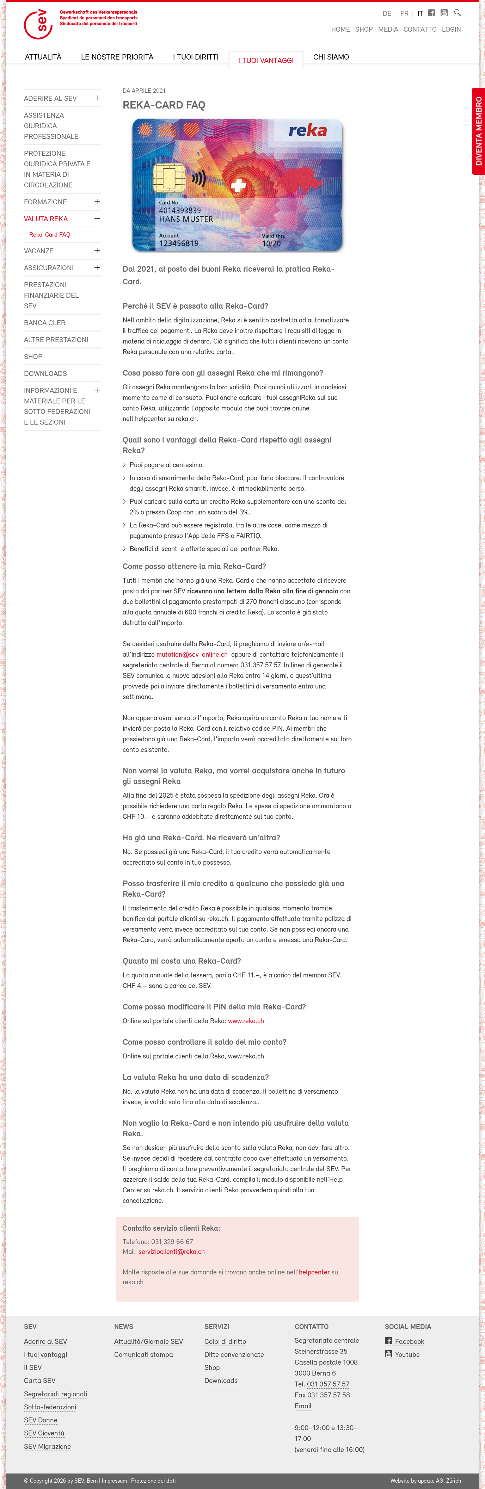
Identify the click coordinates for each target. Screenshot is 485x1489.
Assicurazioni (49, 268)
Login (451, 29)
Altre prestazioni (56, 340)
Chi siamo (331, 58)
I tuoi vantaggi (266, 61)
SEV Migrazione (47, 1447)
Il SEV (33, 1368)
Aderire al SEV (50, 99)
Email (303, 1406)
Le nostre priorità (117, 58)
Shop (364, 29)
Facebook (409, 1342)
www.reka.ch (246, 1021)
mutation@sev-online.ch (192, 655)
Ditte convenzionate (234, 1355)
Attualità (43, 58)
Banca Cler (45, 323)
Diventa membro (479, 131)
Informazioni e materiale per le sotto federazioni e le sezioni (57, 406)
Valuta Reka (46, 219)
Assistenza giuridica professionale (51, 126)
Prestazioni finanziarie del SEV (51, 296)
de (387, 14)
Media (388, 29)
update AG (430, 1481)
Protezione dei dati (153, 1481)
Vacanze (39, 251)
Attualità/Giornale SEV (148, 1342)
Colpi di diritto (225, 1342)
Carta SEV (39, 1381)
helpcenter (315, 1272)
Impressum (114, 1481)
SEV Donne (40, 1420)
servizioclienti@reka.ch (172, 1252)
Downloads (45, 374)
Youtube (407, 1355)
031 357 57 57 (328, 1384)
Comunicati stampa (143, 1355)
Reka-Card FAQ (49, 235)
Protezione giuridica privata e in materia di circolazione (57, 169)
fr (404, 14)
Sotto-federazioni (50, 1407)
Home (340, 29)
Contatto (420, 29)
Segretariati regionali (55, 1394)
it (420, 14)
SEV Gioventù (44, 1433)
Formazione (45, 202)
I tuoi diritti (196, 58)
